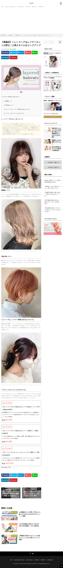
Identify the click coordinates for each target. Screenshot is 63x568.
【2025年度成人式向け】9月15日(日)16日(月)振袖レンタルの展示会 (29, 525)
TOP (2, 6)
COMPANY (41, 6)
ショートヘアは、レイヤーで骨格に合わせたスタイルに (17, 109)
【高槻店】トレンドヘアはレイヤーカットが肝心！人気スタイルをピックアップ (32, 35)
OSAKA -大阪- (52, 162)
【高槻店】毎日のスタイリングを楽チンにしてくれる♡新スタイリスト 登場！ (29, 537)
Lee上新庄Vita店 (14, 523)
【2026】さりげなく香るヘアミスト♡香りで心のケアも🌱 (52, 187)
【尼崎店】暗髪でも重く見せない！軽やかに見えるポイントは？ (52, 194)
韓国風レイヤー (8, 101)
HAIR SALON (20, 6)
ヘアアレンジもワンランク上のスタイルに (14, 113)
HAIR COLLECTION (10, 6)
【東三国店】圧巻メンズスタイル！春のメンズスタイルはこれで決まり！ (52, 209)
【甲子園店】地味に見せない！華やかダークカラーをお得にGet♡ (52, 201)
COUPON (27, 6)
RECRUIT (34, 6)
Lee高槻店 (10, 35)
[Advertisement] (31, 21)
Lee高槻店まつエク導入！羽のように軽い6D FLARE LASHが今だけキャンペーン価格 (30, 514)
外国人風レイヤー (8, 105)
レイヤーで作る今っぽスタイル (10, 96)
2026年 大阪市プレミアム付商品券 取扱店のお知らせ (52, 181)
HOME (4, 35)
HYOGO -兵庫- (52, 167)
